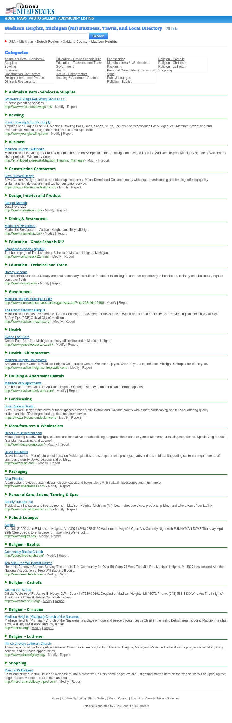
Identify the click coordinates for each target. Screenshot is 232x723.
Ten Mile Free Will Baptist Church (28, 563)
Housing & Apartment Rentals (77, 78)
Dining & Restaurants (20, 81)
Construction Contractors (22, 74)
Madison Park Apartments (23, 383)
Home (10, 18)
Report (72, 107)
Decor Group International (23, 433)
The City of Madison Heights (25, 310)
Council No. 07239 (18, 590)
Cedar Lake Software (135, 705)
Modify (59, 107)
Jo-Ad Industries (16, 452)
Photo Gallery (42, 18)
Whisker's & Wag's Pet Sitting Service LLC (35, 99)
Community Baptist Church (24, 552)
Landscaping (116, 59)
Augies (10, 525)
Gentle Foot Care (17, 337)
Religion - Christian (172, 63)
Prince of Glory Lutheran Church (28, 643)
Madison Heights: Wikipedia (24, 149)
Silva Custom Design (19, 176)
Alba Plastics (14, 479)
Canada (150, 698)
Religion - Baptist (119, 81)
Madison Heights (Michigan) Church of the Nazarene (42, 617)
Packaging (114, 66)
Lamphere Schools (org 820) (25, 249)
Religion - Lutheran (172, 66)
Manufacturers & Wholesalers (128, 63)
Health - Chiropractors (71, 74)
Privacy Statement (168, 698)
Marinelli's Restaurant (20, 226)
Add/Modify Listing (76, 18)
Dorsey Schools (16, 272)
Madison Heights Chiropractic (26, 360)
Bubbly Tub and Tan (19, 502)
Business (11, 70)
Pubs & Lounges (119, 78)
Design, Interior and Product (25, 78)
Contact (123, 698)
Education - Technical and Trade (79, 63)
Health (60, 70)
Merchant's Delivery (19, 670)
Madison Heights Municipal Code (28, 299)
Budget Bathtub (16, 203)
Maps (22, 18)
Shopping (165, 70)
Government (65, 66)
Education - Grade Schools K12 (78, 59)
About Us (137, 698)
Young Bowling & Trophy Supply (27, 122)
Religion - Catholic (171, 59)
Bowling (10, 66)
